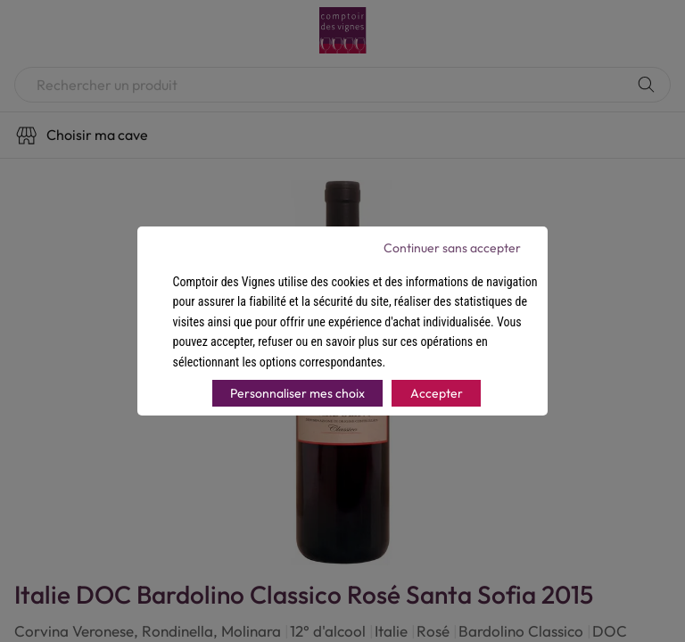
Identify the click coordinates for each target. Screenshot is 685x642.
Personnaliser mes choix (297, 393)
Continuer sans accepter (452, 248)
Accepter (436, 393)
